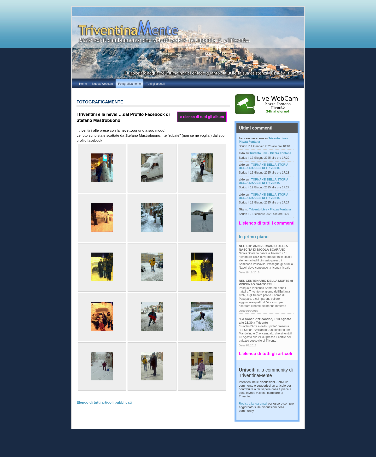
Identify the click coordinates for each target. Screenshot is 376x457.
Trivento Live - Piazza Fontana (270, 153)
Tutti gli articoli (155, 83)
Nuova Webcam (102, 83)
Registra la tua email (253, 403)
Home (83, 83)
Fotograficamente (129, 83)
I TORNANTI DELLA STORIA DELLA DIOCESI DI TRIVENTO (263, 166)
